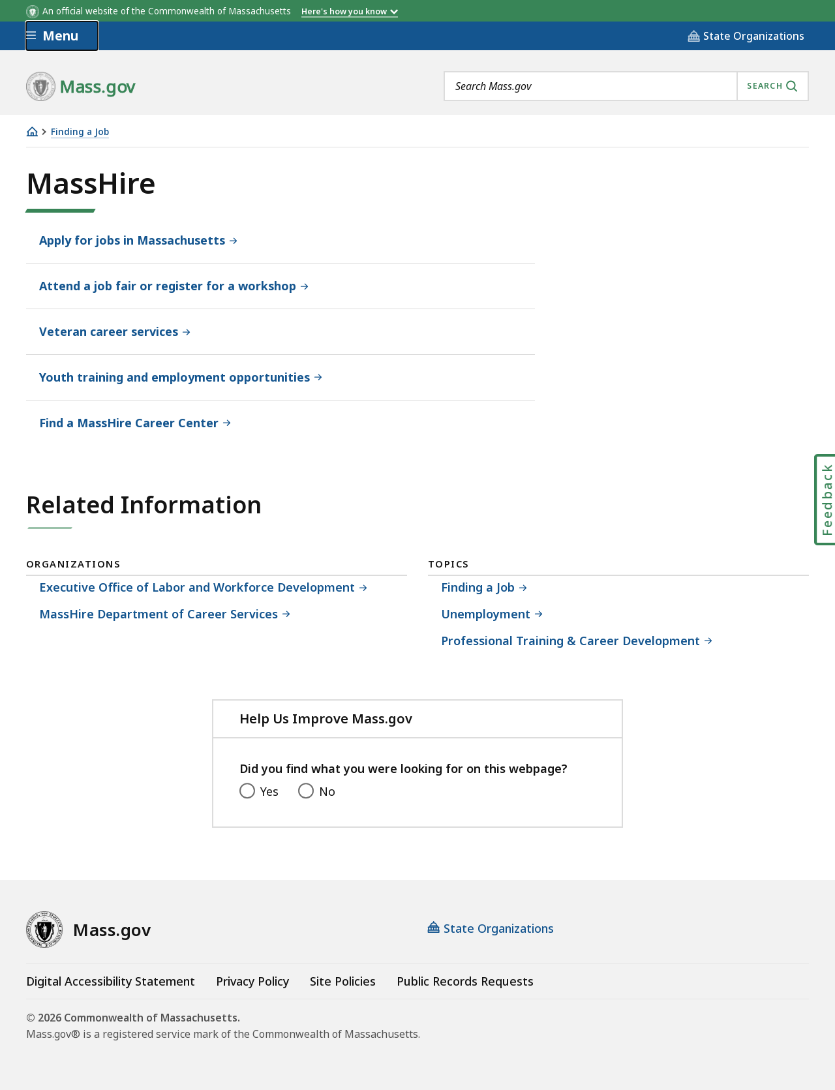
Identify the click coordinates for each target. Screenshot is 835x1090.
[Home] (32, 131)
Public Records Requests (465, 981)
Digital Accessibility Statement (110, 981)
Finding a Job (80, 132)
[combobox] (626, 86)
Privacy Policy (252, 981)
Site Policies (343, 981)
